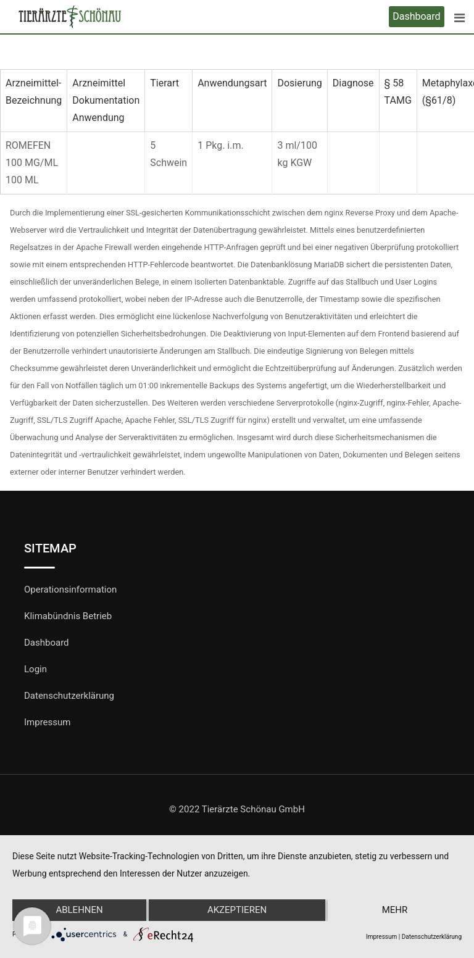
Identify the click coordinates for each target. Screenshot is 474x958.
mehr (395, 910)
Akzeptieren (237, 910)
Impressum (47, 722)
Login (35, 669)
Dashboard (416, 16)
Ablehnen (79, 910)
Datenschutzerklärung (69, 695)
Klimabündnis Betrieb (68, 616)
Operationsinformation (70, 589)
